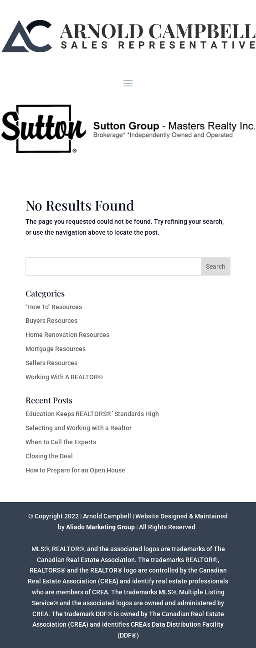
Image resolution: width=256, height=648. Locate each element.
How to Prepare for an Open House (75, 470)
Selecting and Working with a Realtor (79, 428)
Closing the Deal (49, 456)
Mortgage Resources (56, 348)
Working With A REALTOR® (64, 377)
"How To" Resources (54, 307)
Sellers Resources (51, 363)
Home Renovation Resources (67, 334)
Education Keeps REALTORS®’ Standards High (92, 413)
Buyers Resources (51, 320)
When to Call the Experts (61, 442)
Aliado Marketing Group (100, 527)
